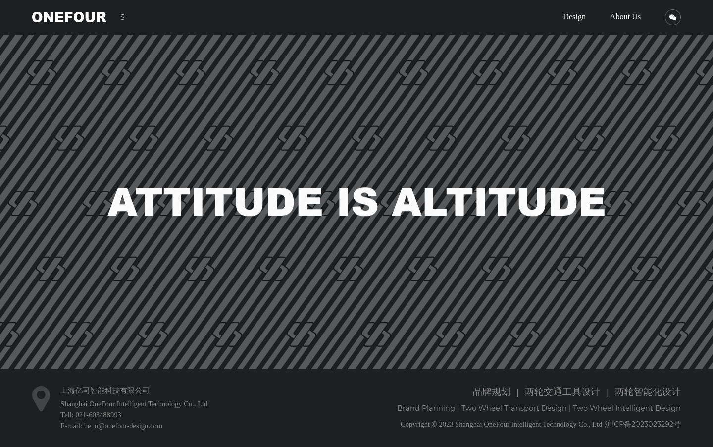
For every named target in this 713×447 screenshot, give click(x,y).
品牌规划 (491, 391)
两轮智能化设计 (648, 391)
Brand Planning (426, 408)
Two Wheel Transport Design (514, 408)
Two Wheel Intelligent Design (627, 408)
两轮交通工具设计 (562, 391)
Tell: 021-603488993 (90, 415)
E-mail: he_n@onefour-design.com (111, 426)
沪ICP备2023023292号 (643, 424)
